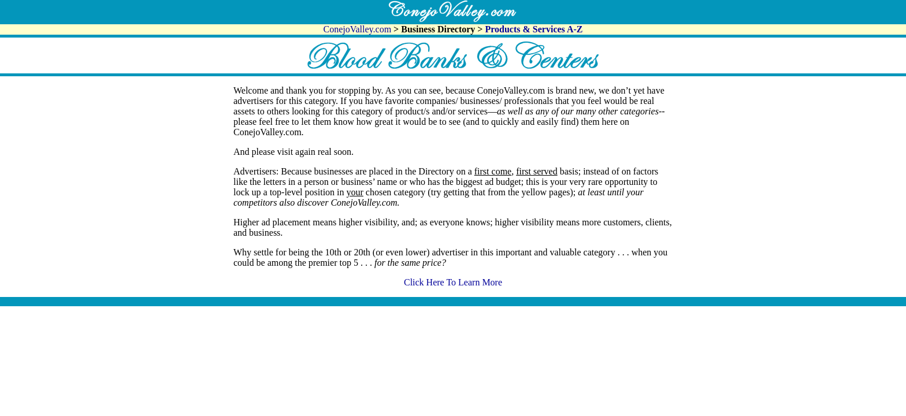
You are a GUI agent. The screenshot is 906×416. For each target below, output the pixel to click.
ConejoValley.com (359, 29)
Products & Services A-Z (533, 29)
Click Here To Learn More (453, 282)
